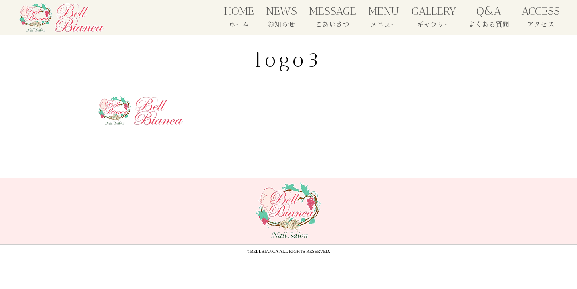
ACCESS (540, 16)
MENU (383, 16)
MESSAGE (332, 16)
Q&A (488, 16)
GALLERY (434, 16)
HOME (239, 16)
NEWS (281, 16)
